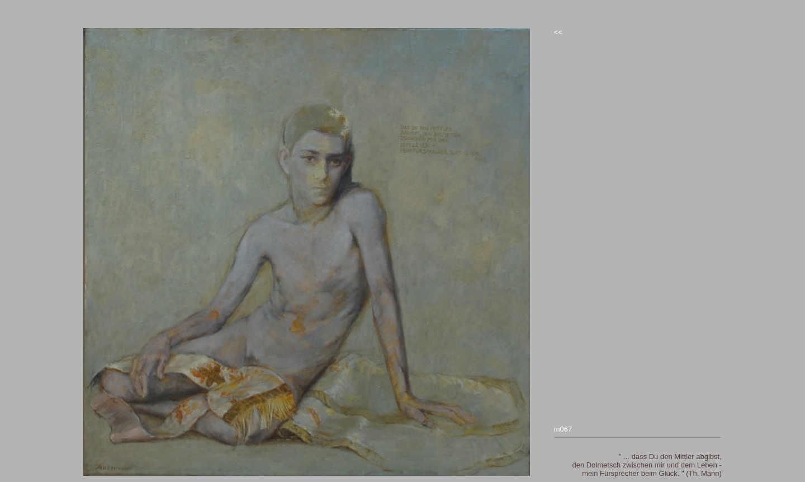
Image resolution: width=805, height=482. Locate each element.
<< (558, 32)
